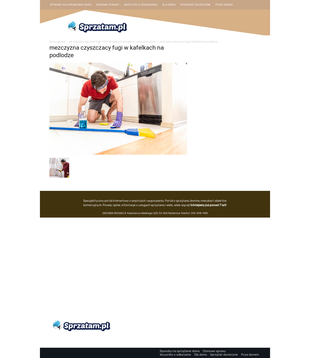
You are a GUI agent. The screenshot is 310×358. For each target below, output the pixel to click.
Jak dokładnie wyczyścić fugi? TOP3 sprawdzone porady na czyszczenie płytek (112, 41)
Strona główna (57, 41)
